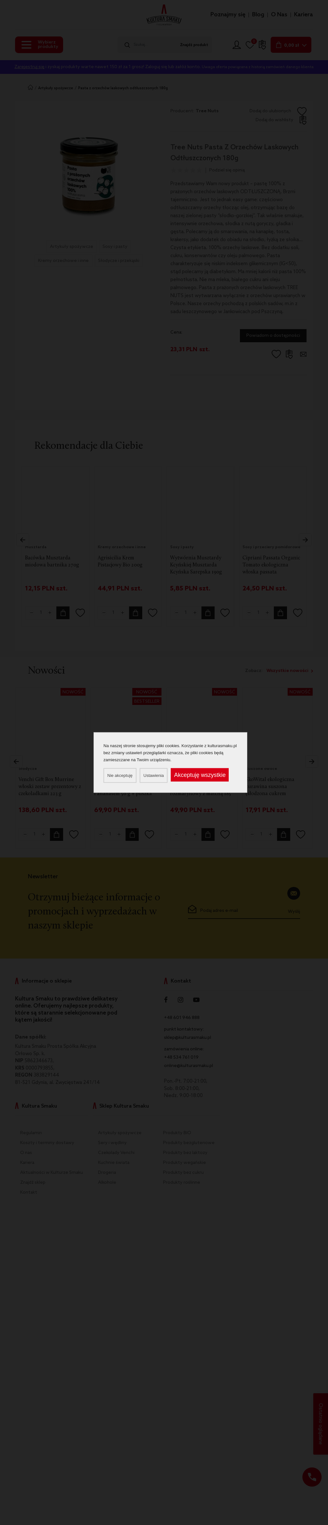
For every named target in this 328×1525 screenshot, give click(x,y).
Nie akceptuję (120, 775)
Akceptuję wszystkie (200, 775)
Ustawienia (154, 775)
